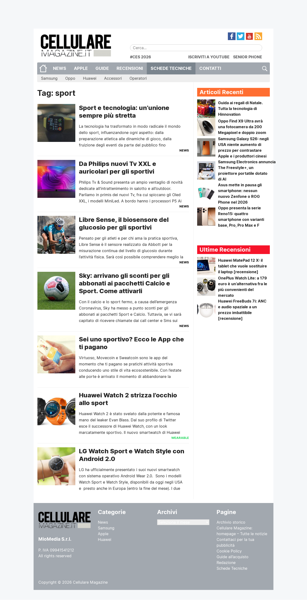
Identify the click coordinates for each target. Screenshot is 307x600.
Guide (102, 68)
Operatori (138, 78)
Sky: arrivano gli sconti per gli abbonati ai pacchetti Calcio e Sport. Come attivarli (124, 283)
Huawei (89, 78)
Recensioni (130, 68)
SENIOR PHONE (247, 57)
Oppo (70, 78)
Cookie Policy (229, 551)
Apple (81, 68)
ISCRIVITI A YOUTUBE (209, 57)
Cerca (264, 68)
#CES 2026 (140, 57)
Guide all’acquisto (232, 556)
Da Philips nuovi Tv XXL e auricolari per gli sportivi (117, 167)
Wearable (180, 438)
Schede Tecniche (171, 68)
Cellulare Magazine (90, 582)
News (59, 68)
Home (43, 68)
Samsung (49, 78)
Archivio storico (231, 522)
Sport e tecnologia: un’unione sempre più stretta (124, 111)
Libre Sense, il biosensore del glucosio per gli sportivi (124, 223)
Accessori (113, 78)
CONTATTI (210, 68)
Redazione (226, 562)
